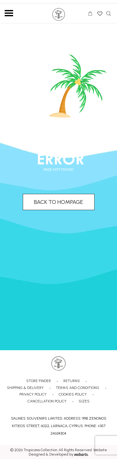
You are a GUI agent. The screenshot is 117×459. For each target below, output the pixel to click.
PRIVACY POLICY (32, 394)
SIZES (84, 401)
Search (108, 13)
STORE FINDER (38, 381)
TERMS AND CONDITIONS (77, 388)
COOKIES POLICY (73, 394)
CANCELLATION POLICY (46, 401)
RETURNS (71, 381)
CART (91, 14)
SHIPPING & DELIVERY (25, 388)
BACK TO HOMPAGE (58, 202)
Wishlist (99, 11)
